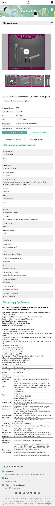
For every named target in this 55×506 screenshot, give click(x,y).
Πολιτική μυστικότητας (12, 499)
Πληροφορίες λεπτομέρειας (13, 139)
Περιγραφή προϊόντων (37, 139)
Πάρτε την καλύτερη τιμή (14, 132)
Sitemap (23, 499)
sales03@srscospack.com (13, 488)
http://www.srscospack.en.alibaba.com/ (26, 317)
